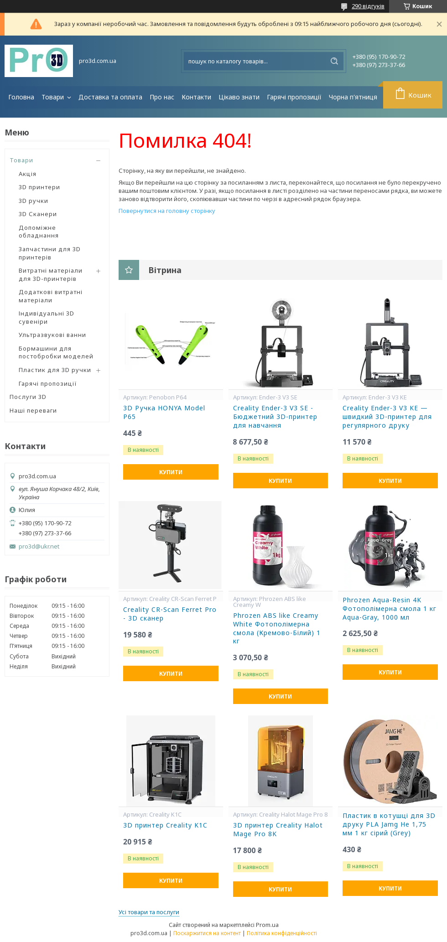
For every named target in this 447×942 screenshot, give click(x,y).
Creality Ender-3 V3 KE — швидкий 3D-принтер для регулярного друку (387, 417)
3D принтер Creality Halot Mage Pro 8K (278, 829)
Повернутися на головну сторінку (167, 211)
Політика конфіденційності (282, 933)
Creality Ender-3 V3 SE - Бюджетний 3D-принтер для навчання (275, 417)
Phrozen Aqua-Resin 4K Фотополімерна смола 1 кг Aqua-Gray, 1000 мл (390, 608)
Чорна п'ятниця (353, 97)
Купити (170, 472)
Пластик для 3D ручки (55, 370)
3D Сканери (38, 214)
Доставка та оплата (110, 97)
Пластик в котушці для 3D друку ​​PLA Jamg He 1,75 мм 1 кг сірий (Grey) (389, 824)
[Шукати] (334, 61)
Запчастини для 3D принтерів (50, 253)
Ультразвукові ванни (52, 335)
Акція (27, 174)
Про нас (162, 97)
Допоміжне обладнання (39, 231)
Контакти (196, 97)
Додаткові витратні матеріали (51, 296)
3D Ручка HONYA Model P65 (164, 412)
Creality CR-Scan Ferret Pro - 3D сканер (170, 614)
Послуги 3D (28, 397)
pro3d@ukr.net (39, 546)
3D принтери (39, 187)
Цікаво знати (239, 97)
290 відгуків (368, 6)
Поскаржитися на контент (207, 933)
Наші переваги (33, 410)
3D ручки (33, 201)
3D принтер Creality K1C (165, 825)
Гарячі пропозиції (294, 97)
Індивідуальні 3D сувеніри (46, 317)
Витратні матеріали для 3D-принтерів (51, 274)
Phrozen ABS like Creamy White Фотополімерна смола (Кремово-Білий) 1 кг (277, 628)
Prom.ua (267, 925)
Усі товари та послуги (149, 912)
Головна (21, 97)
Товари (54, 97)
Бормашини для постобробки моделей (56, 352)
